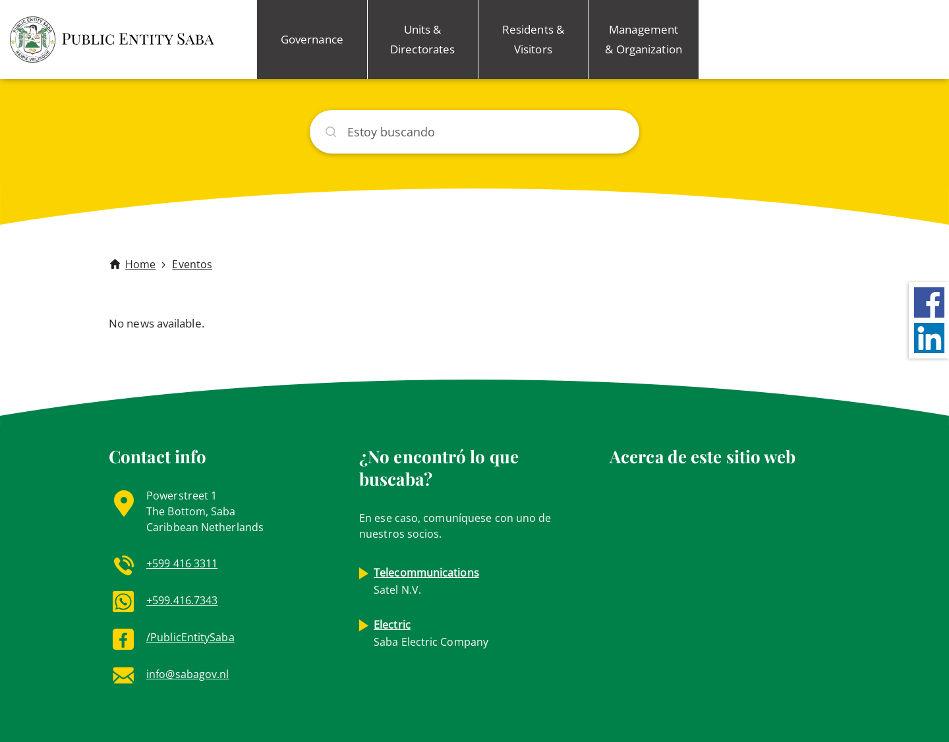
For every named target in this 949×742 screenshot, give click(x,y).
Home (140, 264)
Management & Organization (643, 39)
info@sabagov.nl (187, 674)
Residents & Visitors (533, 39)
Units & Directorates (422, 39)
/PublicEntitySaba (190, 637)
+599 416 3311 (181, 563)
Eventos (192, 264)
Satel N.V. (426, 581)
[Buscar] (474, 132)
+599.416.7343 (181, 600)
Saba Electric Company (431, 633)
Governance (312, 39)
